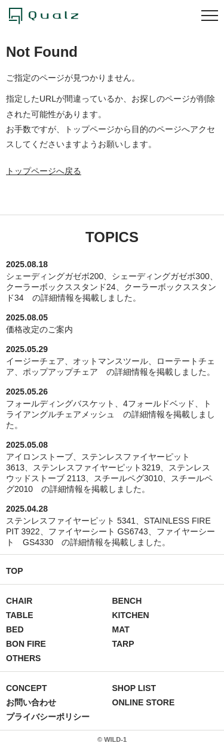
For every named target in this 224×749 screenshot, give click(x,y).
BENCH (127, 601)
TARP (123, 644)
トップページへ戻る (43, 171)
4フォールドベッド (159, 403)
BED (15, 629)
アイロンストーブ (39, 456)
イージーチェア (35, 361)
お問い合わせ (31, 702)
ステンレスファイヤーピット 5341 (71, 520)
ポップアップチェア (60, 372)
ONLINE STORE (143, 702)
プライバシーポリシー (48, 717)
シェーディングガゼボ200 (54, 276)
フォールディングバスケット (60, 403)
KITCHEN (130, 615)
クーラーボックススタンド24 (61, 287)
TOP (14, 571)
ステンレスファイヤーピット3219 (96, 467)
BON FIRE (26, 644)
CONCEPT (26, 688)
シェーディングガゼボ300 (160, 276)
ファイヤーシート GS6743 (98, 531)
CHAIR (19, 601)
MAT (121, 629)
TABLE (19, 615)
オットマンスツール (110, 361)
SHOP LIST (134, 688)
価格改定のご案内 (39, 329)
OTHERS (23, 658)
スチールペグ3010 (128, 478)
